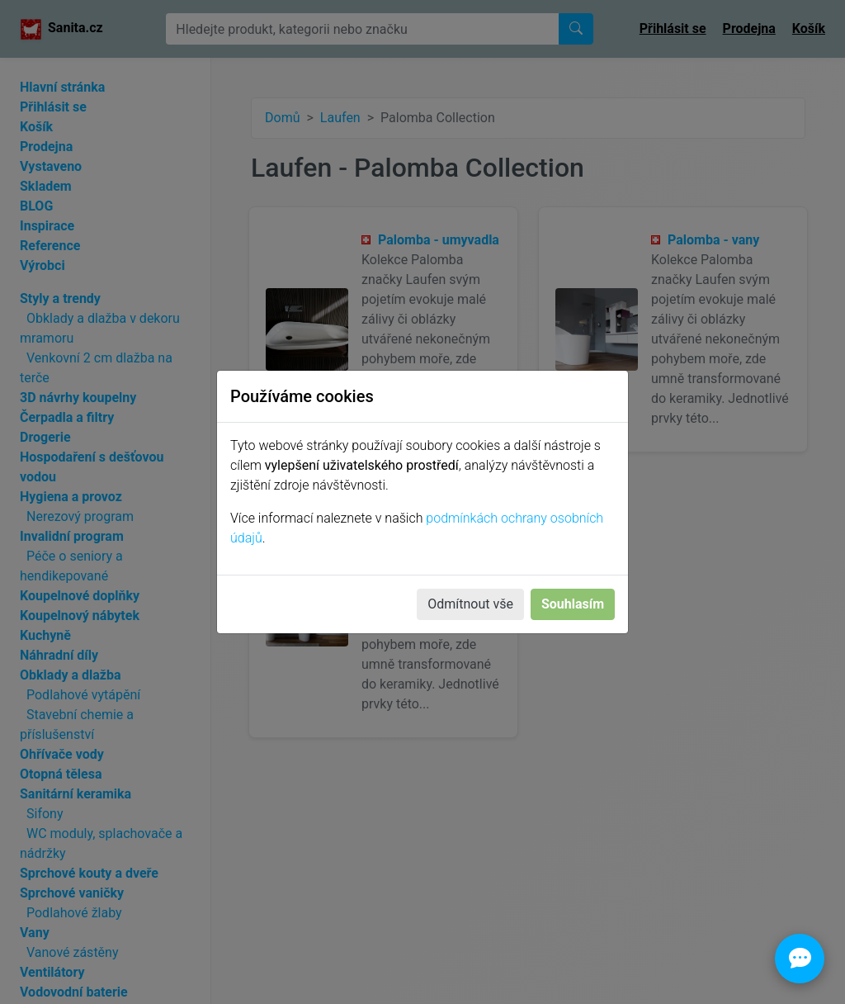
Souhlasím (572, 604)
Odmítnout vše (470, 604)
